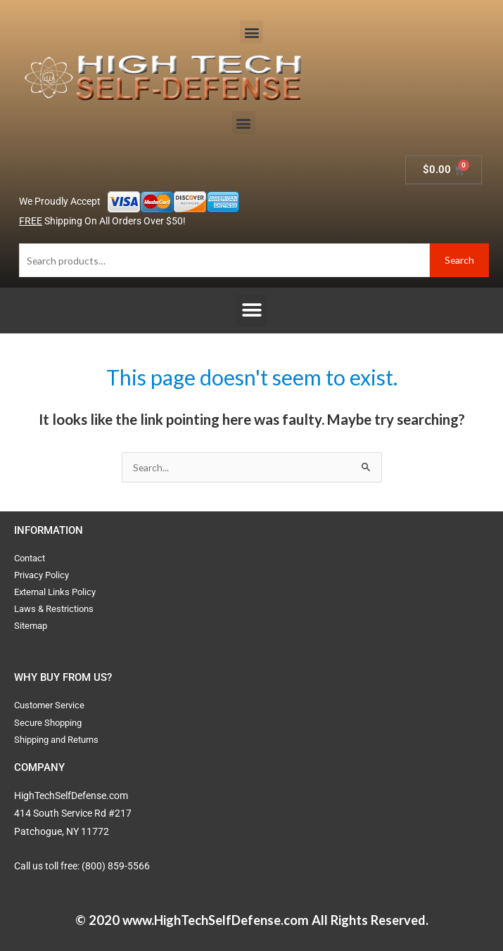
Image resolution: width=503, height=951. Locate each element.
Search (459, 260)
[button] (251, 32)
